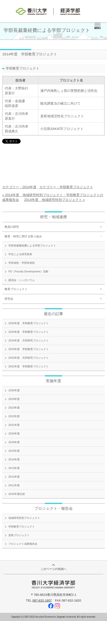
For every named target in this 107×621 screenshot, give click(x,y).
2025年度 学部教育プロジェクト (28, 323)
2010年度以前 (16, 493)
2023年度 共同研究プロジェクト (28, 357)
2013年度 (14, 468)
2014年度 (14, 459)
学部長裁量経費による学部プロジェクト (32, 245)
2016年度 (14, 442)
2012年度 (14, 476)
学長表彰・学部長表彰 (21, 262)
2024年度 (14, 399)
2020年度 (14, 433)
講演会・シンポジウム (21, 280)
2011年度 (14, 485)
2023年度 (14, 407)
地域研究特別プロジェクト (24, 517)
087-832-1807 (42, 600)
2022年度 (14, 416)
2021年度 (14, 424)
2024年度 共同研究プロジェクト (28, 340)
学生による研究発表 (20, 254)
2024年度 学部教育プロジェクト (28, 331)
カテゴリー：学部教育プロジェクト (66, 187)
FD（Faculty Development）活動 (28, 271)
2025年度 (14, 390)
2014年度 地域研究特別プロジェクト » (54, 200)
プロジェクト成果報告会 (22, 543)
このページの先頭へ (53, 567)
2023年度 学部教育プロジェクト (28, 349)
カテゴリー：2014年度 (19, 187)
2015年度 (14, 450)
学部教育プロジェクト (21, 526)
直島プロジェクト (19, 535)
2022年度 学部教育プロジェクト (28, 366)
